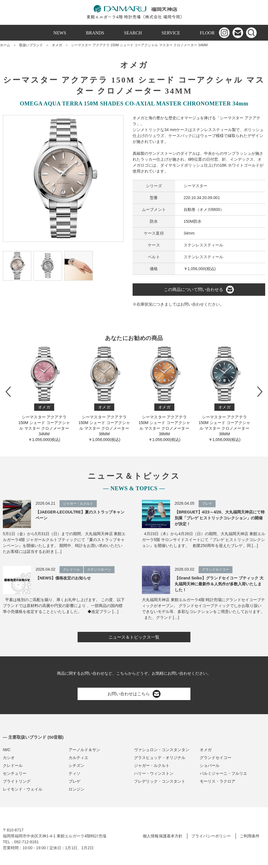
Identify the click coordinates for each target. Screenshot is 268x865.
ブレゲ (74, 781)
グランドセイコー (215, 757)
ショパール (209, 765)
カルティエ (78, 757)
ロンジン (76, 789)
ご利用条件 (250, 836)
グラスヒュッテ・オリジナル (159, 757)
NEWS (59, 32)
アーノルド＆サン (84, 749)
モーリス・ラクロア (217, 781)
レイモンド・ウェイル (22, 789)
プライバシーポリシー (211, 836)
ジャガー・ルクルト (152, 765)
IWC (6, 749)
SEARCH (133, 32)
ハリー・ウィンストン (153, 773)
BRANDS (95, 32)
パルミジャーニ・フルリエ (223, 773)
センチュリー (15, 773)
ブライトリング (16, 781)
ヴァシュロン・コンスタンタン (161, 749)
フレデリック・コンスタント (159, 781)
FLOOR (207, 32)
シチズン (76, 765)
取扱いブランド (31, 45)
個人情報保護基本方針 (162, 836)
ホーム (5, 45)
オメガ (57, 45)
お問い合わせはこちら (134, 694)
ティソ (74, 773)
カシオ (9, 757)
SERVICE (171, 32)
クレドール (13, 765)
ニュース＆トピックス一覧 (134, 637)
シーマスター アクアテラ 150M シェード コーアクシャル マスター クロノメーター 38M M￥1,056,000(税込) (104, 394)
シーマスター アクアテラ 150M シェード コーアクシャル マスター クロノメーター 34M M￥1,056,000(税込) (44, 394)
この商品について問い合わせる (199, 290)
